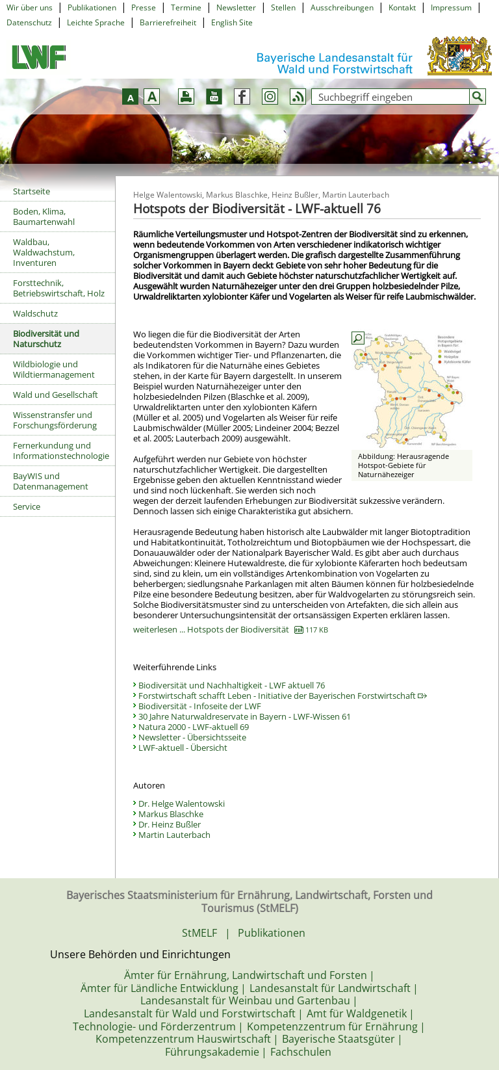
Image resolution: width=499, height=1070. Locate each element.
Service (26, 506)
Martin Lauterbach (174, 835)
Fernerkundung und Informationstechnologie (61, 450)
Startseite (31, 191)
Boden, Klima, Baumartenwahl (44, 216)
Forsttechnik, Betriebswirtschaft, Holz (59, 288)
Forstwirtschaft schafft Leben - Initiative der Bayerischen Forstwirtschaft (282, 695)
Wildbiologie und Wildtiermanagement (54, 369)
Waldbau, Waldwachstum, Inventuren (44, 252)
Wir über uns (29, 7)
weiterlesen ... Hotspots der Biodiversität (230, 629)
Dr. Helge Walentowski (181, 803)
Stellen (283, 7)
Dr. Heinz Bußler (169, 824)
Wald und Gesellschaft (55, 394)
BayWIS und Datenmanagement (50, 481)
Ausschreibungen (342, 7)
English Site (232, 22)
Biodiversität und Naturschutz (46, 339)
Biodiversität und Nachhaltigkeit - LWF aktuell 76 (231, 685)
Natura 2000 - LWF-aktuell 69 (193, 727)
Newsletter (236, 7)
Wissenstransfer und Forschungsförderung (55, 420)
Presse (143, 7)
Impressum (451, 7)
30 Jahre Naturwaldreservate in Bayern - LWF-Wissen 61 (244, 716)
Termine (186, 7)
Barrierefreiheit (168, 22)
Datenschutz (29, 22)
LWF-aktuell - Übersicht (182, 747)
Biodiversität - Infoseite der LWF (199, 706)
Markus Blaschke (170, 814)
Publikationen (92, 7)
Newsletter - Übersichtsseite (192, 737)
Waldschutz (35, 313)
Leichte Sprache (96, 22)
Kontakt (402, 7)
